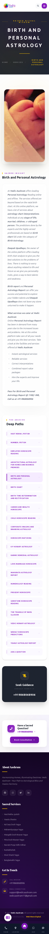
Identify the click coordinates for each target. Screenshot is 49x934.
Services (18, 62)
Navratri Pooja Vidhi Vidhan (14, 845)
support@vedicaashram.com (23, 892)
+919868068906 (24, 694)
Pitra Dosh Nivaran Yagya (13, 840)
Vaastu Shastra (9, 819)
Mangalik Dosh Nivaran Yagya (15, 835)
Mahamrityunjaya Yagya (12, 829)
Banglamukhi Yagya (11, 860)
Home (5, 62)
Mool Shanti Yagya (10, 855)
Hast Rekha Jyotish (10, 814)
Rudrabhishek (8, 850)
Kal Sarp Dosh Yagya (11, 824)
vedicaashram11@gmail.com (23, 896)
